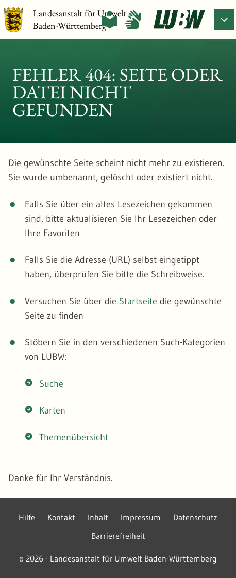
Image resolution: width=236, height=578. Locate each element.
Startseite (138, 301)
